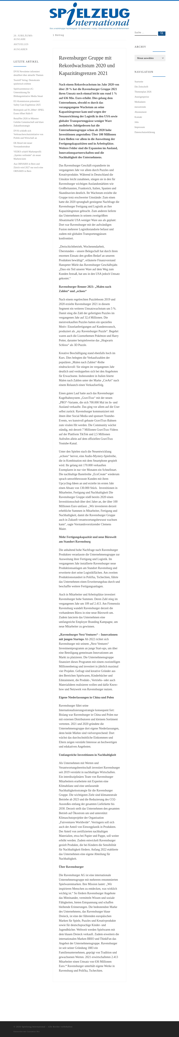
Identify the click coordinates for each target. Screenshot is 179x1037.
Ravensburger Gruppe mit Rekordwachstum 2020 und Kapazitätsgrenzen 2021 (87, 86)
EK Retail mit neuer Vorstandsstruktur (23, 165)
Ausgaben (21, 70)
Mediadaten (140, 122)
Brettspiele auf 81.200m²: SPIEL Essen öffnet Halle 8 (29, 132)
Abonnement (141, 132)
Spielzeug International (33, 1026)
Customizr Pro (33, 1031)
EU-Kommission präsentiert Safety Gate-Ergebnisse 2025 (27, 123)
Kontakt (138, 137)
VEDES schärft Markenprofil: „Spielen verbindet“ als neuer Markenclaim (28, 176)
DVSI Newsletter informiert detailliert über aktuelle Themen (28, 94)
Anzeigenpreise (142, 117)
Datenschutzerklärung (145, 152)
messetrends (140, 127)
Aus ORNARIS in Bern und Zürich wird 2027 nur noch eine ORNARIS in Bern (28, 188)
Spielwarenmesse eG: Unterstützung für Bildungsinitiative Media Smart (28, 113)
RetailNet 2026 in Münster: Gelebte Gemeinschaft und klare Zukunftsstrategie (29, 143)
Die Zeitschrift (141, 107)
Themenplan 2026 (143, 112)
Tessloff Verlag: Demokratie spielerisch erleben (27, 102)
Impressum (140, 147)
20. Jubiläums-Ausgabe (23, 58)
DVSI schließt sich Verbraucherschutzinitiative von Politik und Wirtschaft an (28, 155)
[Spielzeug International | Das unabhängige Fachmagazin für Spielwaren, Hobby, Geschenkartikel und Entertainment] (89, 15)
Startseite (18, 38)
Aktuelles (21, 64)
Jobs (137, 142)
